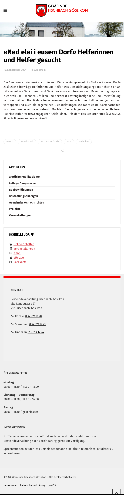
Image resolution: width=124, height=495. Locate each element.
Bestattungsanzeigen (23, 196)
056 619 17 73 (37, 324)
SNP (68, 141)
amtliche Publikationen (25, 176)
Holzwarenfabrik (50, 141)
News (17, 253)
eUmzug (19, 257)
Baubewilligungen (21, 189)
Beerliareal (27, 141)
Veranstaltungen (20, 215)
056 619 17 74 (36, 332)
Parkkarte (20, 262)
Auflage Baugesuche (22, 183)
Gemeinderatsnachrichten (26, 202)
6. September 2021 (15, 69)
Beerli (9, 141)
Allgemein (40, 69)
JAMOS (52, 485)
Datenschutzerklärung (32, 485)
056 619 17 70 (33, 316)
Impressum (10, 485)
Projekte (15, 209)
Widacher (84, 141)
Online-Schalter (24, 244)
